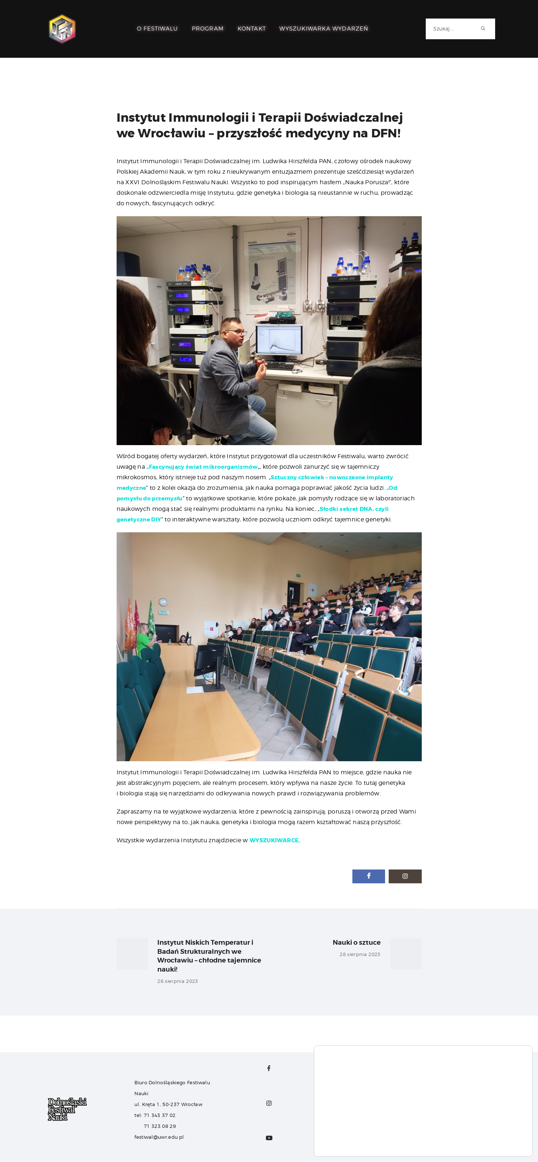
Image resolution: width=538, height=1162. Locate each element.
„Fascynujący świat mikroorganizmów (205, 467)
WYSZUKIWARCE (276, 840)
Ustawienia (497, 1141)
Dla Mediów (332, 1105)
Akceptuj (497, 1125)
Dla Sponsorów (337, 1094)
